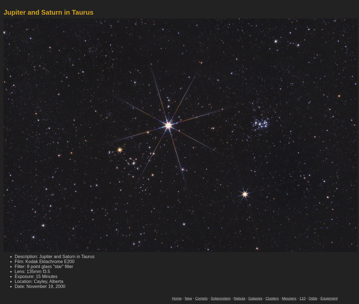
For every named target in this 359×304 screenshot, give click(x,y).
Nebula (239, 298)
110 (303, 298)
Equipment (329, 298)
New (188, 298)
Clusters (272, 298)
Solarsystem (221, 298)
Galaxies (255, 298)
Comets (201, 298)
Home (177, 298)
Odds (313, 298)
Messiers (289, 298)
